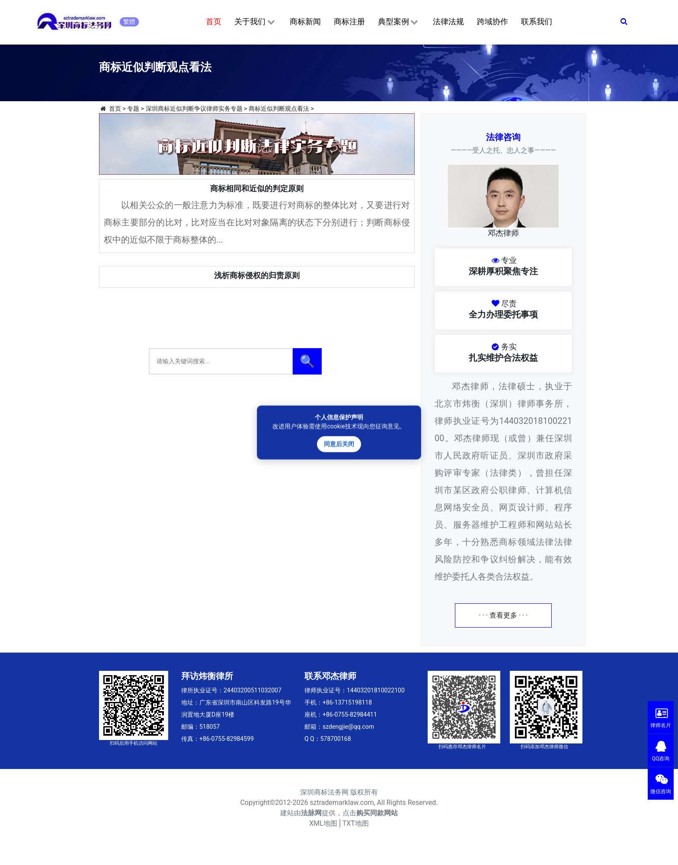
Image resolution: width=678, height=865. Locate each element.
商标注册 (349, 21)
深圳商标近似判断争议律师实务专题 (194, 108)
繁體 (129, 21)
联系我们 (536, 21)
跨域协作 (492, 21)
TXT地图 (355, 823)
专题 (133, 108)
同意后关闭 (339, 444)
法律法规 (448, 21)
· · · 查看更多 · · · (503, 615)
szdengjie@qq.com (348, 726)
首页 (213, 21)
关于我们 (255, 22)
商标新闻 (305, 21)
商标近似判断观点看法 (279, 108)
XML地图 (323, 823)
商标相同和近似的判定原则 (257, 188)
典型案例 (399, 22)
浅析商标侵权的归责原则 (257, 275)
